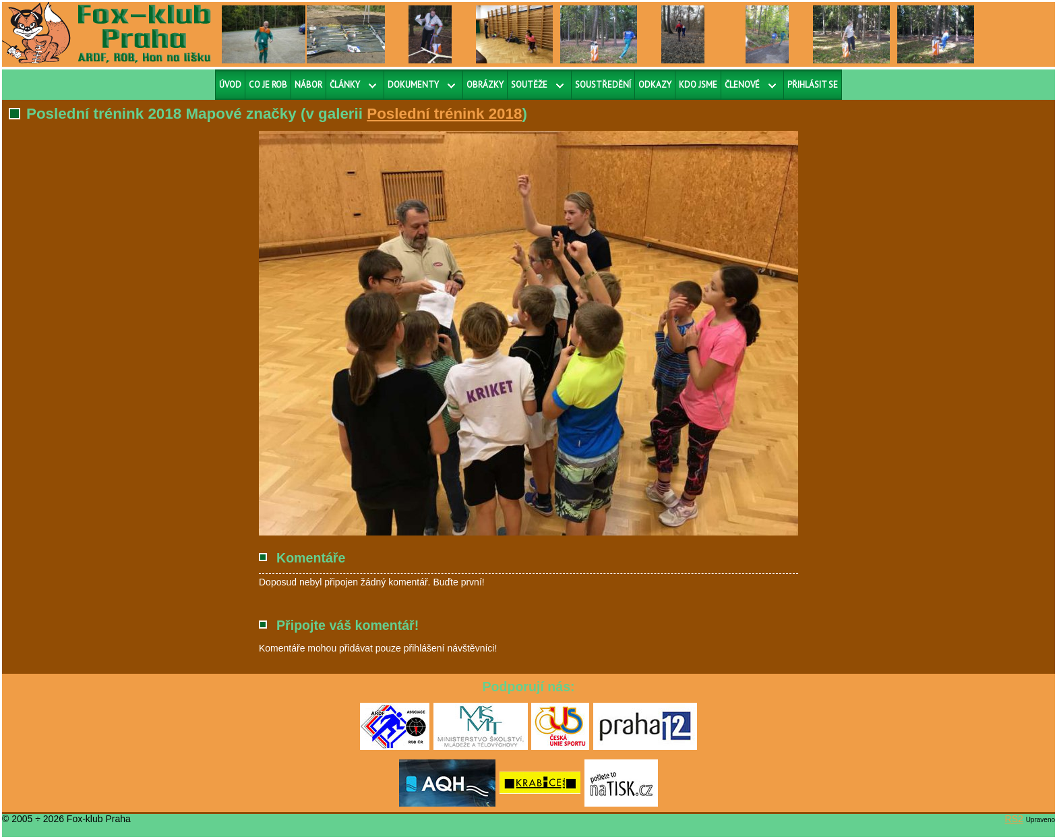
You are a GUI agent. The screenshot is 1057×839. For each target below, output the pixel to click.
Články (345, 84)
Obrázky (485, 84)
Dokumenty (413, 84)
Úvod (230, 84)
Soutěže (529, 84)
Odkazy (654, 84)
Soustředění (603, 84)
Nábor (308, 84)
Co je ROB (268, 84)
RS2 (1014, 818)
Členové (742, 84)
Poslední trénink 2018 (444, 113)
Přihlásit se (812, 84)
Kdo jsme (698, 84)
